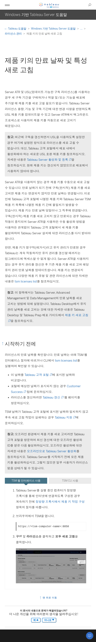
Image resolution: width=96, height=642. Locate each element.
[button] (7, 4)
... (81, 28)
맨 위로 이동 (48, 597)
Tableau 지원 (65, 417)
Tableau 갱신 (53, 397)
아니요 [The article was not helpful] (49, 620)
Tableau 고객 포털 (38, 375)
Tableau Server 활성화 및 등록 (49, 160)
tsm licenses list (26, 281)
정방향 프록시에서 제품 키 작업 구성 (60, 502)
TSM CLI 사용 (70, 480)
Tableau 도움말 (16, 28)
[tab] (26, 480)
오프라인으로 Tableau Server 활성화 (51, 451)
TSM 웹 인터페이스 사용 (26, 480)
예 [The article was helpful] (35, 620)
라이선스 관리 (13, 33)
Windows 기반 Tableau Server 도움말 (53, 28)
